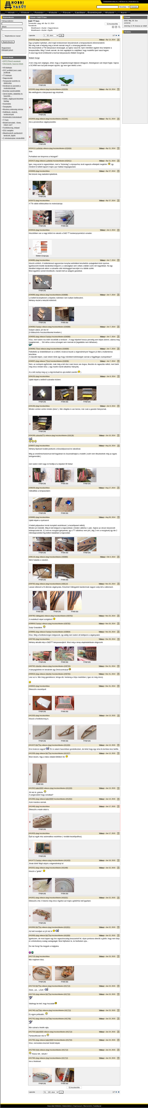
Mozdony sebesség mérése (13, 109)
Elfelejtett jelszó (7, 50)
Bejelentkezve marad (12, 36)
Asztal (44, 28)
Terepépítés (7, 107)
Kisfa (37, 1050)
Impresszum (77, 1106)
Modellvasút (35, 28)
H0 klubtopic (7, 67)
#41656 (67, 935)
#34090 (67, 336)
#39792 (69, 616)
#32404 (68, 148)
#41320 (67, 745)
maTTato (39, 1010)
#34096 (65, 361)
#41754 (69, 1040)
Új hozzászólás (112, 24)
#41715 (67, 994)
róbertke (39, 666)
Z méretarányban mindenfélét (13, 138)
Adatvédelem (67, 1106)
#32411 (68, 161)
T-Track (5, 120)
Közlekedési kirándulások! (12, 117)
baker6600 (39, 788)
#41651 (67, 927)
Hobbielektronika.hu (110, 2)
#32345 (64, 119)
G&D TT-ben (42, 17)
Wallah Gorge (34, 58)
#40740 (67, 666)
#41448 (64, 868)
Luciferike (39, 148)
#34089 (67, 327)
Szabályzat (97, 1106)
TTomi (38, 349)
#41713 (67, 986)
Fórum (32, 17)
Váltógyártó (40, 616)
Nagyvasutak (8, 78)
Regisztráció (6, 48)
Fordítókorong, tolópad (11, 128)
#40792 (67, 674)
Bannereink (87, 1106)
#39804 (67, 632)
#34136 (70, 435)
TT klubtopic (7, 75)
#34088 (64, 295)
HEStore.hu (123, 2)
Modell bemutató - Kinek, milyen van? (12, 124)
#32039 (64, 89)
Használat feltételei (54, 1106)
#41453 (67, 860)
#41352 (69, 799)
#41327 (67, 753)
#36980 (64, 557)
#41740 (67, 1018)
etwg (39, 23)
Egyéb (50, 30)
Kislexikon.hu (134, 2)
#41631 (64, 898)
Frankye (39, 327)
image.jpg (42, 85)
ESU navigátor (8, 130)
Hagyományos (53, 28)
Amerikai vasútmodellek (11, 91)
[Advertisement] (134, 78)
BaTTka (38, 745)
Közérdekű (7, 104)
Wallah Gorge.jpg (42, 256)
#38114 (64, 584)
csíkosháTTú (40, 435)
